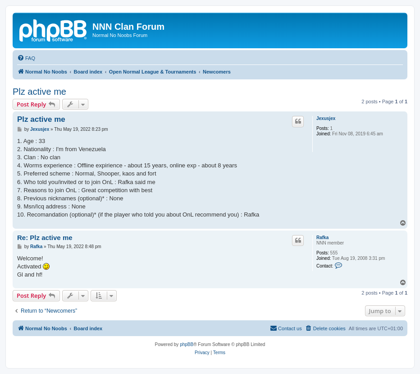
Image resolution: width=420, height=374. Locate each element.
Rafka (322, 237)
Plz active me (39, 92)
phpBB (186, 344)
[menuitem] (26, 58)
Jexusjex (325, 118)
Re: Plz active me (45, 237)
